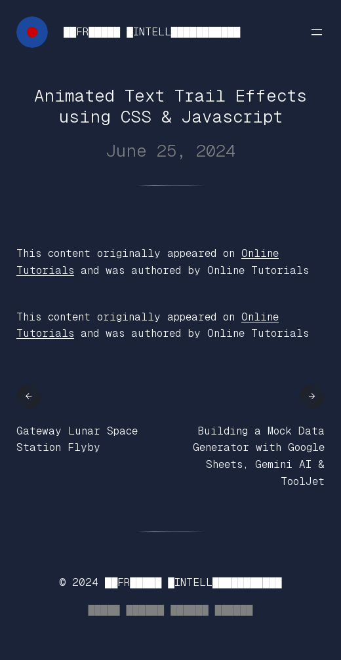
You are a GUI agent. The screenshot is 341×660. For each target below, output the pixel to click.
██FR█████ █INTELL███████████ (152, 32)
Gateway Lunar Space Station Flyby (77, 439)
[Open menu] (317, 32)
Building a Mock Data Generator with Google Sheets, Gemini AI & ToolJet (259, 456)
